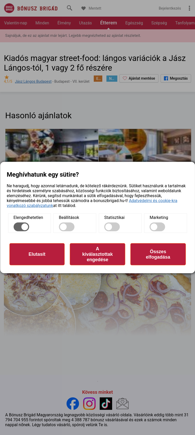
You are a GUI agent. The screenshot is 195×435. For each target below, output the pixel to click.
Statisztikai (114, 217)
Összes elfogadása (158, 254)
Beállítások (69, 217)
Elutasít (36, 254)
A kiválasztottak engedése (97, 254)
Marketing (159, 217)
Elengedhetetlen (28, 217)
